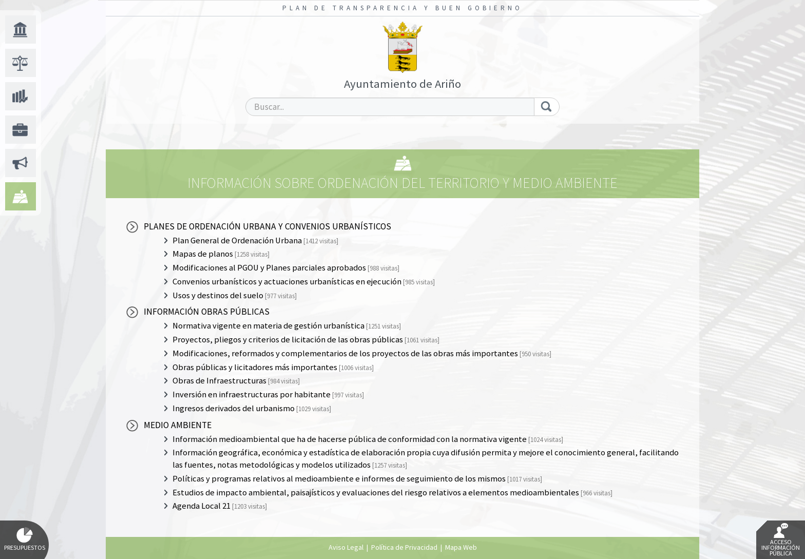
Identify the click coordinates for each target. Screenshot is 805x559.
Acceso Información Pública (780, 540)
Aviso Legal (346, 547)
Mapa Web (461, 547)
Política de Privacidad (404, 547)
